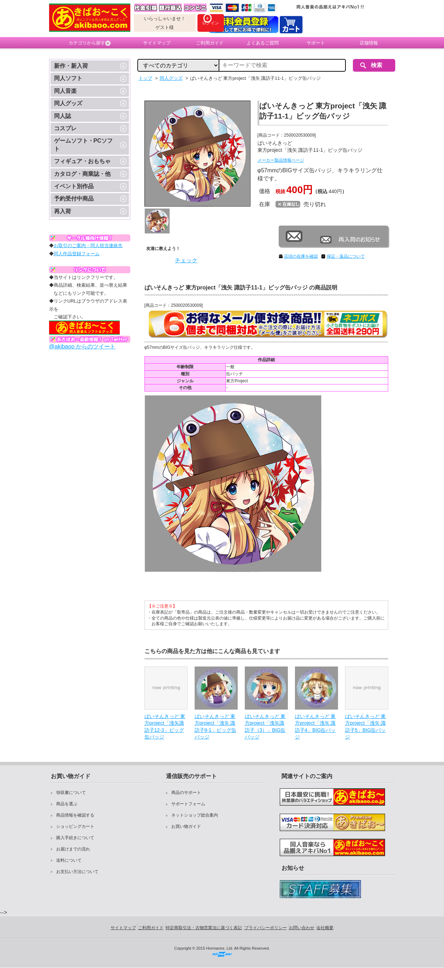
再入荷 (62, 211)
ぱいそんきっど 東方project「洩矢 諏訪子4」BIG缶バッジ (315, 726)
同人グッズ (68, 103)
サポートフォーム (188, 803)
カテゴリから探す (90, 43)
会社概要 (324, 928)
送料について (69, 860)
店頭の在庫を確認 (301, 256)
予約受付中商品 (74, 199)
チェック (186, 260)
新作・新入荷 (71, 66)
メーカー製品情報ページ (280, 160)
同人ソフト (68, 78)
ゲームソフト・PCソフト (83, 144)
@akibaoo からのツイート (82, 346)
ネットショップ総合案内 (194, 815)
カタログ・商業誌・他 (82, 174)
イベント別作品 (74, 186)
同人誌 (62, 116)
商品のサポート (186, 792)
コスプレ (65, 128)
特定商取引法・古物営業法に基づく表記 (204, 928)
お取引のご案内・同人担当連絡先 (88, 245)
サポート (316, 43)
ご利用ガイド (210, 43)
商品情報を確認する (75, 815)
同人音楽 (65, 91)
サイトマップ (157, 43)
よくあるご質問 (263, 43)
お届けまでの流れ (73, 849)
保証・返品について (346, 256)
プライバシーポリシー (265, 928)
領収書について (71, 792)
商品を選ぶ (66, 803)
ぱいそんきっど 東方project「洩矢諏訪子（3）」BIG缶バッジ (265, 726)
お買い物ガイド (186, 826)
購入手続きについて (75, 837)
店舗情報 (369, 43)
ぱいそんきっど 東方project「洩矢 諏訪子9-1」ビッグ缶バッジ (215, 726)
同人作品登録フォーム (77, 253)
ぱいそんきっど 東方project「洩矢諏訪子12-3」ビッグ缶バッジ (164, 726)
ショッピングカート (75, 826)
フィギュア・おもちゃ (82, 161)
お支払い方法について (77, 871)
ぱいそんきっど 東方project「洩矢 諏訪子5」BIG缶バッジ (365, 726)
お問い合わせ (301, 928)
